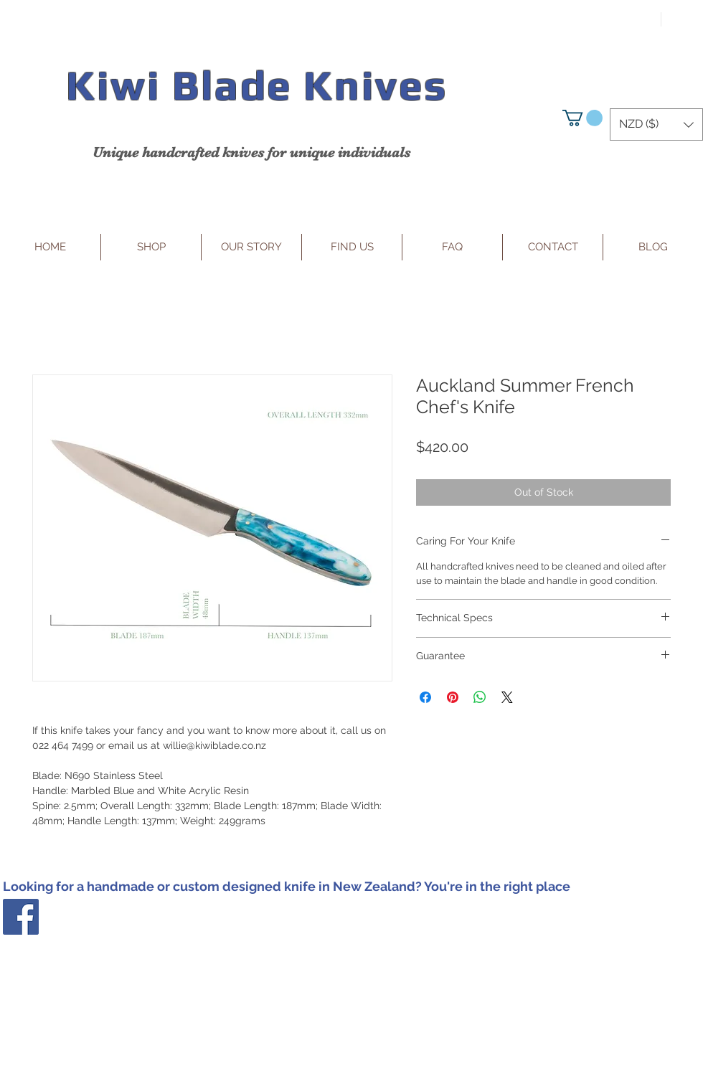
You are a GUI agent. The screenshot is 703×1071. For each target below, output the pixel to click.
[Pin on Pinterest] (452, 697)
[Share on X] (507, 697)
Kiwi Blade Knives (256, 85)
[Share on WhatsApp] (480, 697)
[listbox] (656, 124)
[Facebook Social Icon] (21, 917)
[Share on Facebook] (425, 697)
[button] (582, 118)
